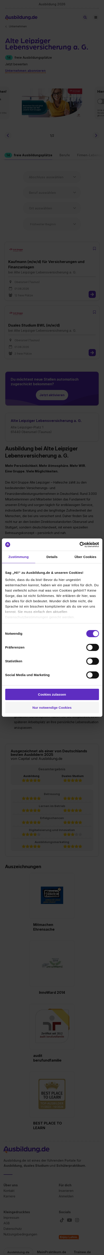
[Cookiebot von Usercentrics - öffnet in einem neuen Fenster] (79, 545)
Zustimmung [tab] (18, 557)
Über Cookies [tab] (85, 557)
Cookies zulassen (52, 694)
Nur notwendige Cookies (52, 707)
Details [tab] (52, 557)
